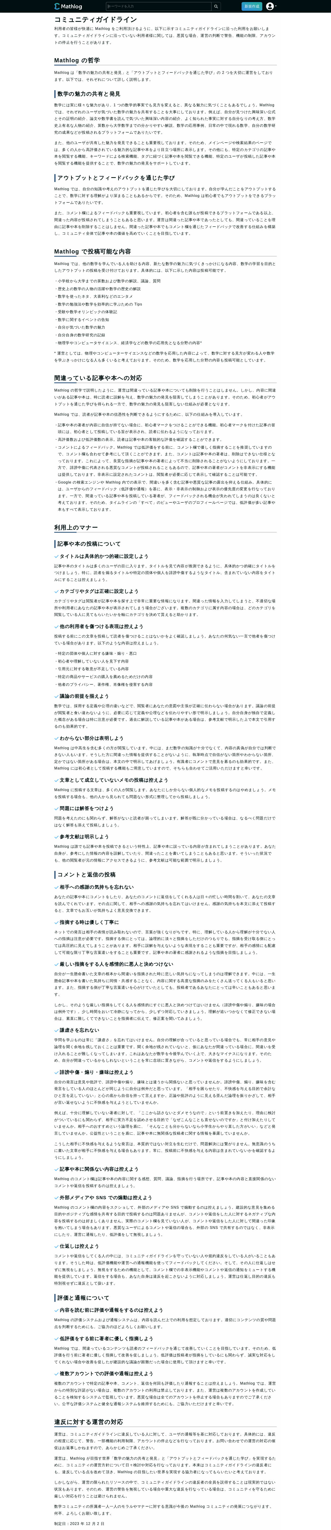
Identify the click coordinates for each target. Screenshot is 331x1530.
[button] (271, 6)
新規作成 (252, 6)
